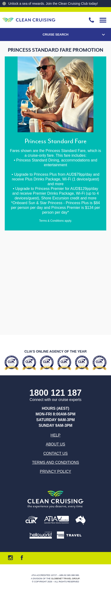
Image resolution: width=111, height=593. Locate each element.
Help (55, 435)
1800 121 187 (55, 393)
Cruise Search (55, 34)
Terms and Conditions (55, 462)
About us (55, 444)
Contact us (55, 453)
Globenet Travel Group (65, 578)
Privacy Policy (55, 471)
